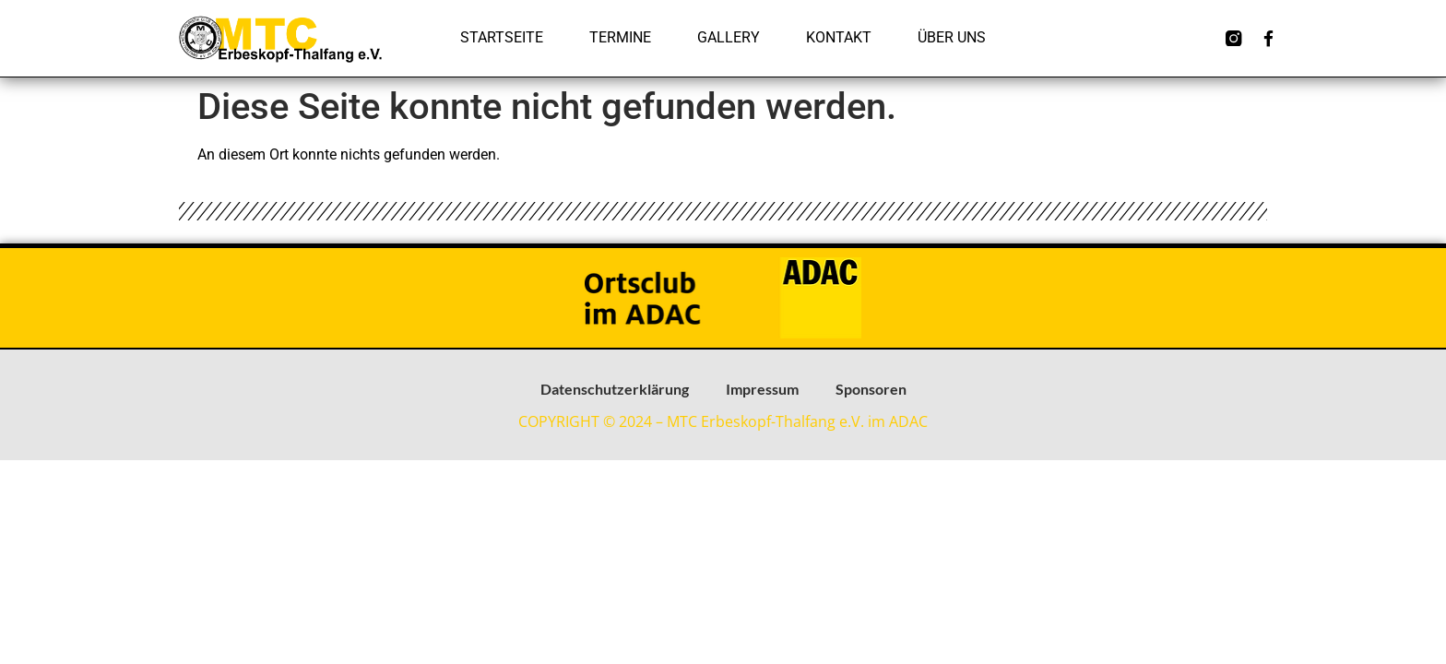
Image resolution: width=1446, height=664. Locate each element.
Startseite (501, 37)
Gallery (728, 37)
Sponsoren (871, 388)
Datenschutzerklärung (614, 388)
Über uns (952, 37)
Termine (620, 37)
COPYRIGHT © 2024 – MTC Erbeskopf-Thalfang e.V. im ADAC (723, 421)
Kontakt (838, 37)
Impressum (762, 388)
